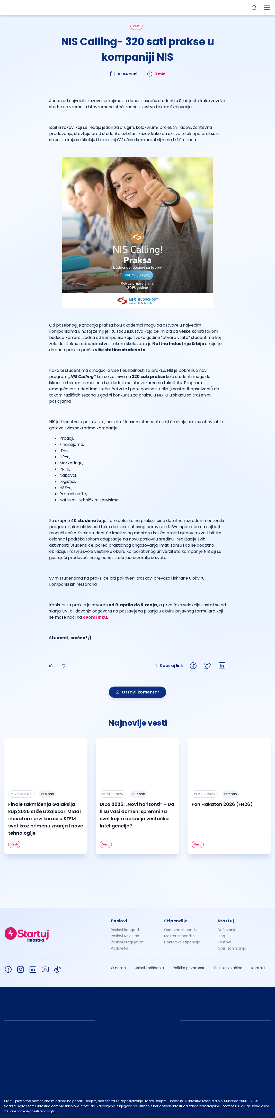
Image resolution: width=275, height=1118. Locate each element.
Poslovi (119, 921)
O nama (118, 967)
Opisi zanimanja (232, 948)
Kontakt (258, 967)
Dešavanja (227, 929)
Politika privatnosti (189, 967)
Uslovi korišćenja (149, 967)
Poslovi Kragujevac (127, 942)
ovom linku (95, 617)
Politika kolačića (228, 967)
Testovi (224, 942)
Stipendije (176, 921)
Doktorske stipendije (182, 942)
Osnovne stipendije (181, 929)
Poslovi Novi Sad (125, 936)
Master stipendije (179, 936)
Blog (221, 936)
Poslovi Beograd (125, 929)
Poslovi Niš (120, 948)
